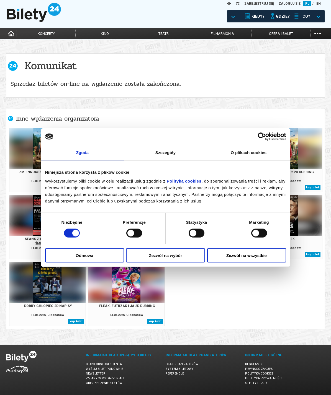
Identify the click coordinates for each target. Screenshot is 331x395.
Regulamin (254, 364)
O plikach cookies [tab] (248, 152)
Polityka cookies (259, 373)
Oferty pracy (256, 383)
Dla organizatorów (182, 364)
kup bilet (312, 187)
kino (105, 34)
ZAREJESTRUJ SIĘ (259, 4)
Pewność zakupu (259, 369)
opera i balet (281, 34)
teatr (163, 34)
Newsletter (95, 373)
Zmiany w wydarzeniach (105, 378)
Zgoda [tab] (82, 152)
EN (318, 4)
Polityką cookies (184, 180)
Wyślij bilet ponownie (104, 369)
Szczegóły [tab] (165, 152)
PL (307, 4)
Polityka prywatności (263, 378)
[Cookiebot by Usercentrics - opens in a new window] (262, 136)
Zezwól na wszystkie (246, 255)
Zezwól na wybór (165, 255)
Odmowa (84, 255)
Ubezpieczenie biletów (104, 383)
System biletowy (180, 369)
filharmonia (222, 34)
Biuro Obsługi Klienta (104, 364)
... (317, 33)
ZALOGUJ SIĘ (290, 4)
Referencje (175, 373)
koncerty (46, 34)
